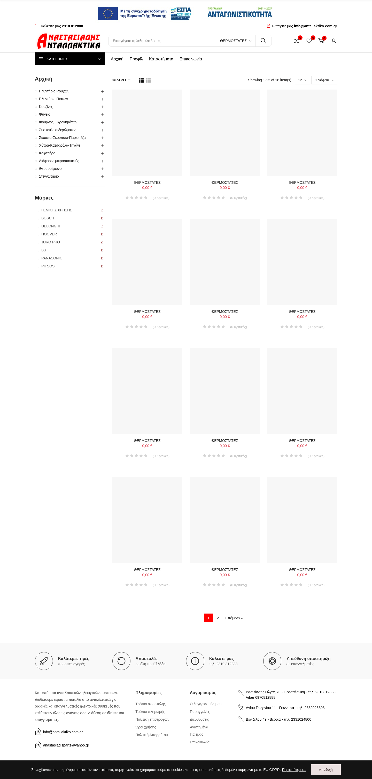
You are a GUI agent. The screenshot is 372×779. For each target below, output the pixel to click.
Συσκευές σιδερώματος (57, 130)
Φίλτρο (119, 80)
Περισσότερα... (294, 770)
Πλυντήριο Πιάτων (53, 99)
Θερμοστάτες (233, 41)
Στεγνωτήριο (49, 176)
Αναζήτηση (263, 41)
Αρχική (43, 79)
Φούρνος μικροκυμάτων (58, 122)
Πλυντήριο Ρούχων (54, 91)
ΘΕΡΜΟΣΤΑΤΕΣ (147, 182)
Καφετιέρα (47, 153)
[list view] (141, 80)
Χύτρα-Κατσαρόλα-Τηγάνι (59, 145)
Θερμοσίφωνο (50, 168)
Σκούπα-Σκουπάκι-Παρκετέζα (62, 138)
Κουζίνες (46, 107)
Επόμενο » (234, 618)
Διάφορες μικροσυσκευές (59, 161)
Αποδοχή (326, 770)
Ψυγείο (44, 114)
